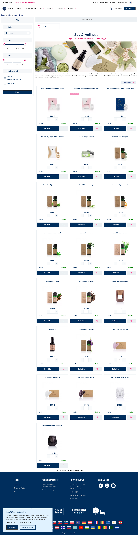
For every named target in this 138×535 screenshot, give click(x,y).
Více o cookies (10, 522)
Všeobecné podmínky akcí (75, 470)
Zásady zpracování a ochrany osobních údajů (49, 485)
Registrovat (17, 485)
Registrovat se (129, 8)
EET (71, 501)
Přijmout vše (12, 527)
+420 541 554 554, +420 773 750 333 (104, 2)
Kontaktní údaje (7, 2)
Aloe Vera (8, 76)
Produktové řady (31, 8)
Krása (9, 15)
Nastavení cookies (27, 527)
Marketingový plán (19, 488)
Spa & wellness (18, 15)
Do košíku (47, 128)
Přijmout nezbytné (25, 522)
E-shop (10, 8)
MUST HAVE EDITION (12, 80)
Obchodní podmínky (48, 490)
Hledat (17, 92)
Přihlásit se (118, 8)
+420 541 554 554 (75, 492)
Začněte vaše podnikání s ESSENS (24, 2)
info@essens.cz (122, 2)
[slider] (4, 44)
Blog (15, 491)
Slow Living (9, 83)
